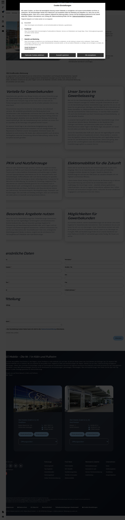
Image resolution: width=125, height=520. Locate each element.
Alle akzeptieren (90, 55)
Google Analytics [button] (30, 49)
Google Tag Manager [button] (31, 47)
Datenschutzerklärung (78, 16)
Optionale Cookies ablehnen (34, 55)
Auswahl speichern (62, 55)
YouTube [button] (28, 35)
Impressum (89, 16)
